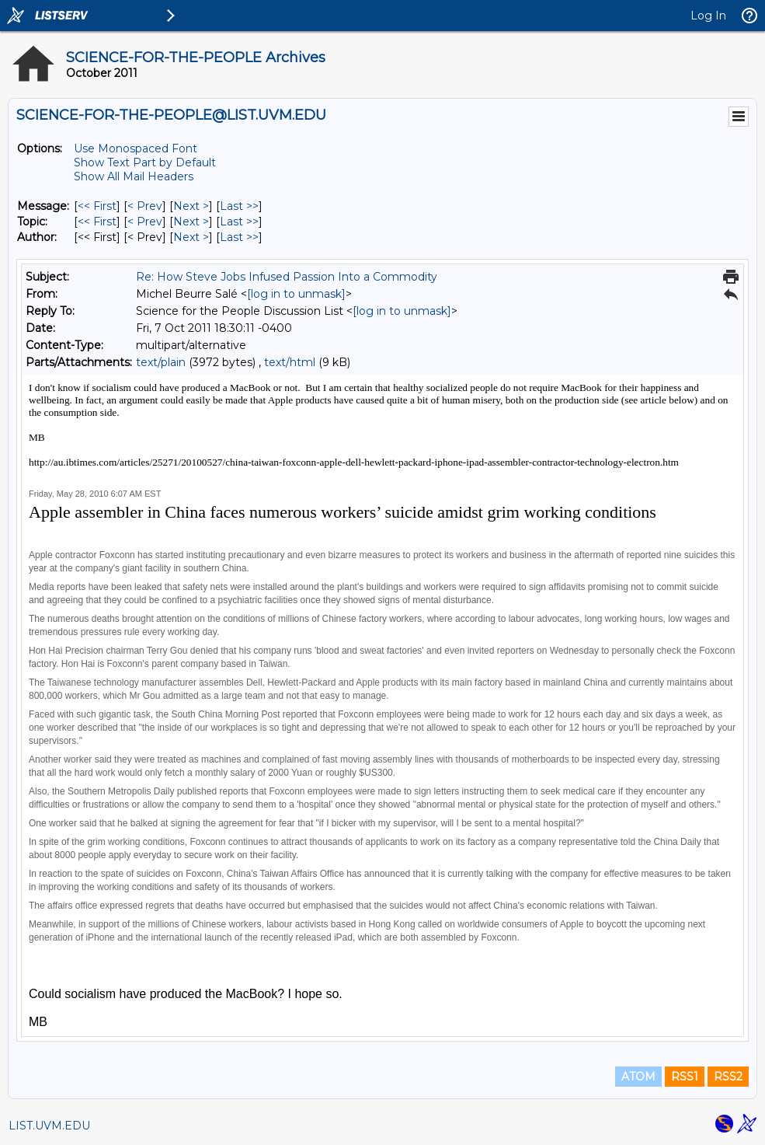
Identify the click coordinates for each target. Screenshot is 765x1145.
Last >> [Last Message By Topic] (239, 222)
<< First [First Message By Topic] (97, 222)
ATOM (638, 1077)
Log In (708, 16)
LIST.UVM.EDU (49, 1126)
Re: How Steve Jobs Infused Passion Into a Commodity (286, 277)
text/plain (161, 362)
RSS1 (684, 1077)
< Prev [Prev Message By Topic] (144, 222)
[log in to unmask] (296, 294)
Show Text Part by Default (145, 162)
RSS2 (728, 1077)
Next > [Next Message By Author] (191, 237)
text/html (289, 362)
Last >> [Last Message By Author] (239, 237)
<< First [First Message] (97, 206)
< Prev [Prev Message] (144, 206)
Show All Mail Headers (133, 176)
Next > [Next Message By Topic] (191, 222)
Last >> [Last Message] (239, 206)
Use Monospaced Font (135, 148)
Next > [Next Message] (191, 206)
